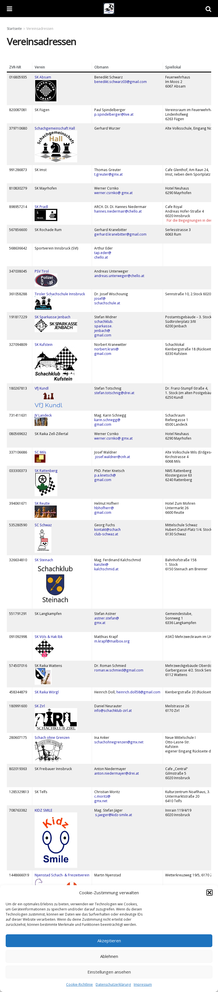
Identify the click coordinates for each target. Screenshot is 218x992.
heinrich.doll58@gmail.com (138, 692)
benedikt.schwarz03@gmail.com (121, 81)
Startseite (14, 28)
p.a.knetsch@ (105, 475)
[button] (209, 892)
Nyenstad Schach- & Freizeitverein (62, 875)
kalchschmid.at (106, 569)
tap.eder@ (102, 252)
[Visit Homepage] (108, 8)
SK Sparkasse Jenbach (52, 317)
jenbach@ (102, 330)
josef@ (100, 298)
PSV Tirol (42, 271)
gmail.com (102, 335)
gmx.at (99, 622)
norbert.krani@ (106, 349)
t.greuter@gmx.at (108, 174)
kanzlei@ (101, 564)
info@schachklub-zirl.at (113, 710)
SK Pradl (41, 206)
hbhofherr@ (104, 508)
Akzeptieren (109, 940)
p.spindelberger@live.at (113, 114)
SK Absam (43, 77)
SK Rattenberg (46, 470)
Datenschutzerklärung (113, 984)
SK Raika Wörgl (47, 692)
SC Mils (40, 452)
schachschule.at (107, 303)
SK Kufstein (44, 344)
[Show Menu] (9, 8)
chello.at (101, 257)
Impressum (143, 984)
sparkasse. (103, 326)
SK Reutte (42, 503)
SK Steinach (44, 560)
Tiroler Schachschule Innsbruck (60, 294)
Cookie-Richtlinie (79, 984)
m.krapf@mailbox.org (112, 641)
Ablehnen (109, 956)
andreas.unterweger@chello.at (119, 275)
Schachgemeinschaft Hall (55, 128)
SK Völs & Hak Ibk (49, 636)
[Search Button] (208, 8)
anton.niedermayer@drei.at (116, 773)
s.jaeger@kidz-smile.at (113, 814)
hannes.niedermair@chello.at (118, 211)
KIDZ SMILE (44, 810)
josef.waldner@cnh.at (112, 456)
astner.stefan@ (106, 618)
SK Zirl (40, 706)
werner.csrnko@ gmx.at (113, 192)
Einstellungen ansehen (109, 972)
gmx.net (100, 800)
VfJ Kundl (42, 388)
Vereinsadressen (39, 28)
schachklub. (103, 321)
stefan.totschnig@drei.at (114, 392)
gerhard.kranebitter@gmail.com (120, 234)
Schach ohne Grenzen (52, 737)
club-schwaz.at (106, 534)
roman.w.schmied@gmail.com (118, 670)
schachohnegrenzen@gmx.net (118, 742)
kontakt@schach (107, 529)
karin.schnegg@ (107, 419)
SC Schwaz (43, 525)
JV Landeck (43, 415)
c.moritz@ (102, 796)
